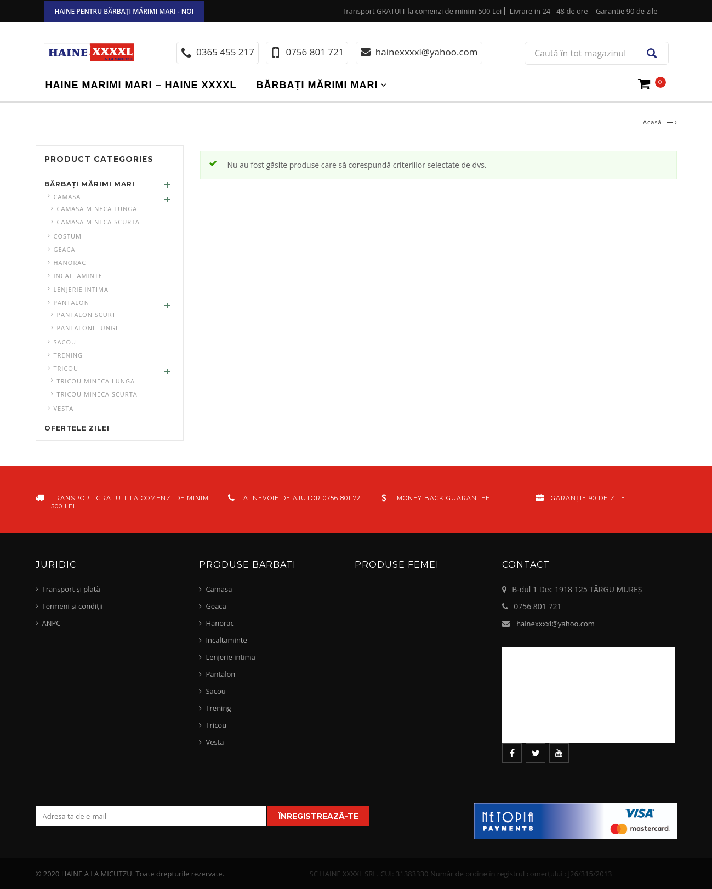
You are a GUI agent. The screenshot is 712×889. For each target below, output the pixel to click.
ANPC (51, 623)
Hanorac (70, 262)
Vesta (64, 408)
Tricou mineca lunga (96, 381)
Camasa (67, 196)
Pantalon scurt (86, 314)
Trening (68, 355)
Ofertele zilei (77, 428)
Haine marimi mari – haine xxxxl (141, 85)
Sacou (65, 342)
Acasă (652, 122)
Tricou (66, 368)
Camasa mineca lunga (97, 209)
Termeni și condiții (72, 606)
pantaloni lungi (87, 328)
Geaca (65, 249)
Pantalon (71, 302)
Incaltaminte (78, 275)
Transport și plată (71, 589)
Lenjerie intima (81, 289)
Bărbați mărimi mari (317, 85)
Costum (68, 236)
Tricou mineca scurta (97, 394)
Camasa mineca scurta (98, 222)
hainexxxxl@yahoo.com (555, 623)
